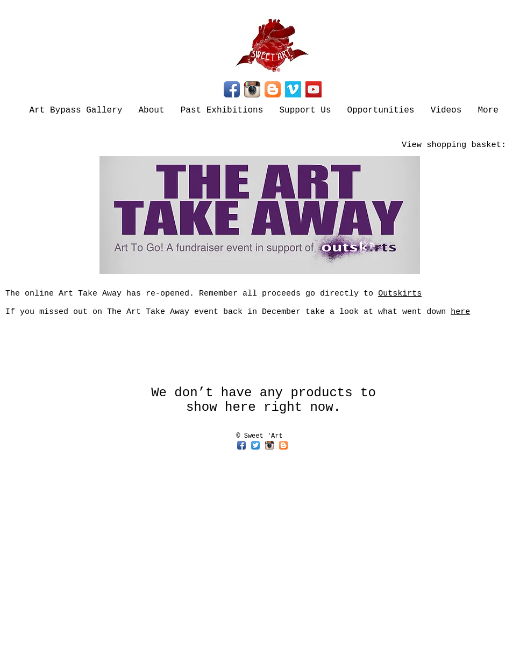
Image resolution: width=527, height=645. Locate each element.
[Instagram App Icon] (252, 89)
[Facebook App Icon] (232, 89)
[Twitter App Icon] (255, 445)
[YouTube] (313, 89)
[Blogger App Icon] (273, 89)
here (460, 312)
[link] (462, 144)
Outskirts (400, 293)
